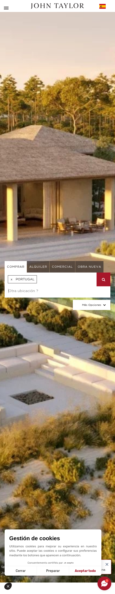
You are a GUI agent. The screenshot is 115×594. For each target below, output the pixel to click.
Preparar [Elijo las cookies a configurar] (53, 571)
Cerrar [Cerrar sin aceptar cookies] (21, 571)
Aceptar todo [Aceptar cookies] (85, 571)
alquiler (38, 266)
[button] (9, 586)
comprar (15, 266)
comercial (62, 266)
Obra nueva (89, 266)
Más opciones (91, 304)
